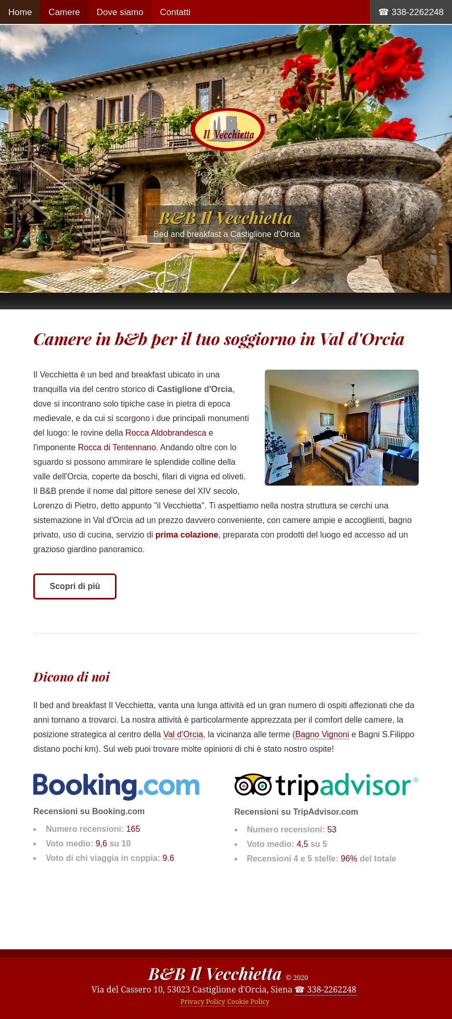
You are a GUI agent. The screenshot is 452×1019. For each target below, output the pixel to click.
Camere (64, 12)
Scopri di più (75, 586)
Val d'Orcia (183, 734)
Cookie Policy (248, 1001)
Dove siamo (120, 12)
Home (20, 12)
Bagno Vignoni (322, 734)
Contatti (175, 12)
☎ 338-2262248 (411, 12)
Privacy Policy (202, 1001)
